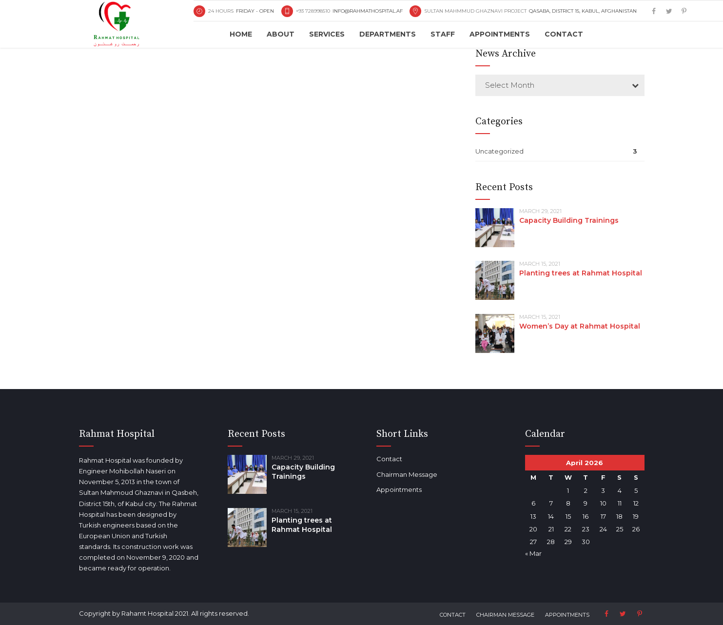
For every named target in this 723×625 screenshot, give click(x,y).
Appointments (499, 34)
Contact (564, 34)
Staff (442, 34)
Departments (387, 34)
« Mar (518, 553)
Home (241, 34)
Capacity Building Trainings (569, 220)
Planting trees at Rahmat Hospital (580, 273)
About (280, 34)
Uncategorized (499, 151)
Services (327, 34)
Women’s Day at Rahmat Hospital (579, 326)
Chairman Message (392, 474)
